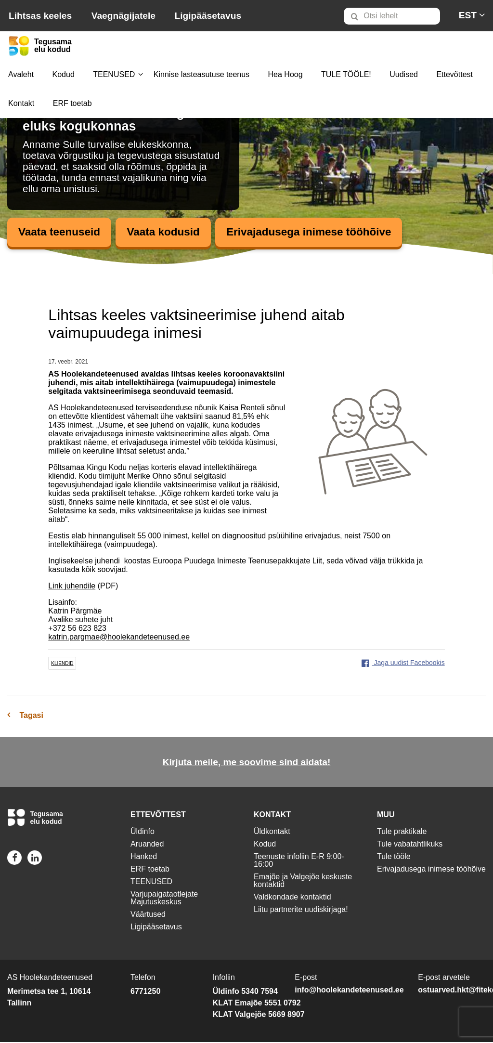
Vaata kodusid (171, 232)
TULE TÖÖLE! (346, 74)
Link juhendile (71, 586)
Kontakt (21, 103)
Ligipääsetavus (207, 16)
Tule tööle (394, 857)
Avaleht (21, 74)
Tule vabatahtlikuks (409, 845)
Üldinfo (142, 832)
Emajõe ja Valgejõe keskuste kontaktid (303, 881)
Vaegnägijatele (123, 16)
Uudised (403, 74)
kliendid (62, 663)
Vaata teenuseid (61, 232)
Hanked (143, 857)
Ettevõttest (454, 74)
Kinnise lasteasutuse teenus (201, 74)
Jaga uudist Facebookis (403, 663)
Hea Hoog (285, 74)
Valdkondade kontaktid (292, 898)
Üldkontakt (272, 832)
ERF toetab (72, 103)
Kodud (63, 74)
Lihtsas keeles (40, 16)
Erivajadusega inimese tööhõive (325, 232)
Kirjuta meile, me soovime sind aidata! (247, 763)
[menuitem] (396, 15)
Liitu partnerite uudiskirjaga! (301, 910)
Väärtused (148, 915)
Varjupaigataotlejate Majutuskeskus (164, 899)
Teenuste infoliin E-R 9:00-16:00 (299, 861)
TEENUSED (114, 74)
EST (468, 15)
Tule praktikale (402, 832)
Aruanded (147, 845)
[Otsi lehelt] (392, 16)
